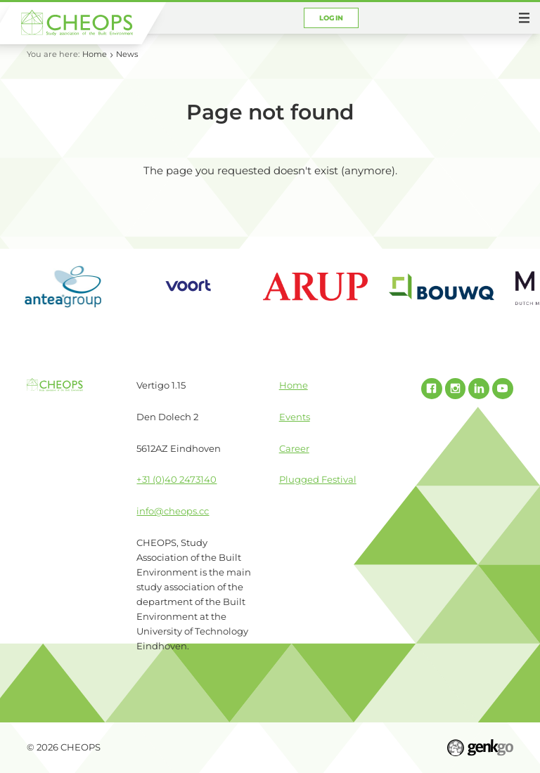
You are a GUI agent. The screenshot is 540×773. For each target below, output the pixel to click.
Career (294, 448)
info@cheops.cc (172, 511)
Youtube (502, 388)
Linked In (478, 388)
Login (331, 18)
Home (94, 54)
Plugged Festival (317, 479)
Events (294, 416)
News (127, 54)
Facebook (431, 388)
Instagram (455, 388)
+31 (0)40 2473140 (176, 479)
